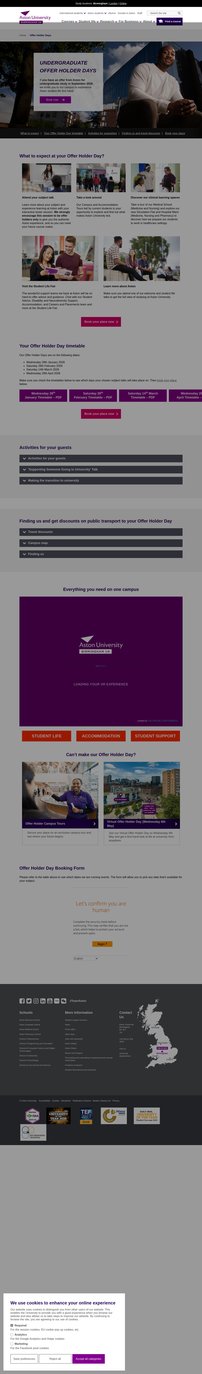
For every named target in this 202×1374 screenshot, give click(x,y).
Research (108, 21)
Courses (69, 21)
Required (21, 1325)
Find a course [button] (173, 21)
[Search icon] (179, 13)
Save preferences (24, 1358)
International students (73, 13)
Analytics (21, 1334)
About (149, 21)
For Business (130, 21)
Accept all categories (88, 1358)
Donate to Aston (126, 13)
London (114, 3)
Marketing (21, 1343)
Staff (139, 13)
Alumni (112, 13)
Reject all (55, 1358)
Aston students (97, 13)
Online (123, 3)
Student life (88, 21)
